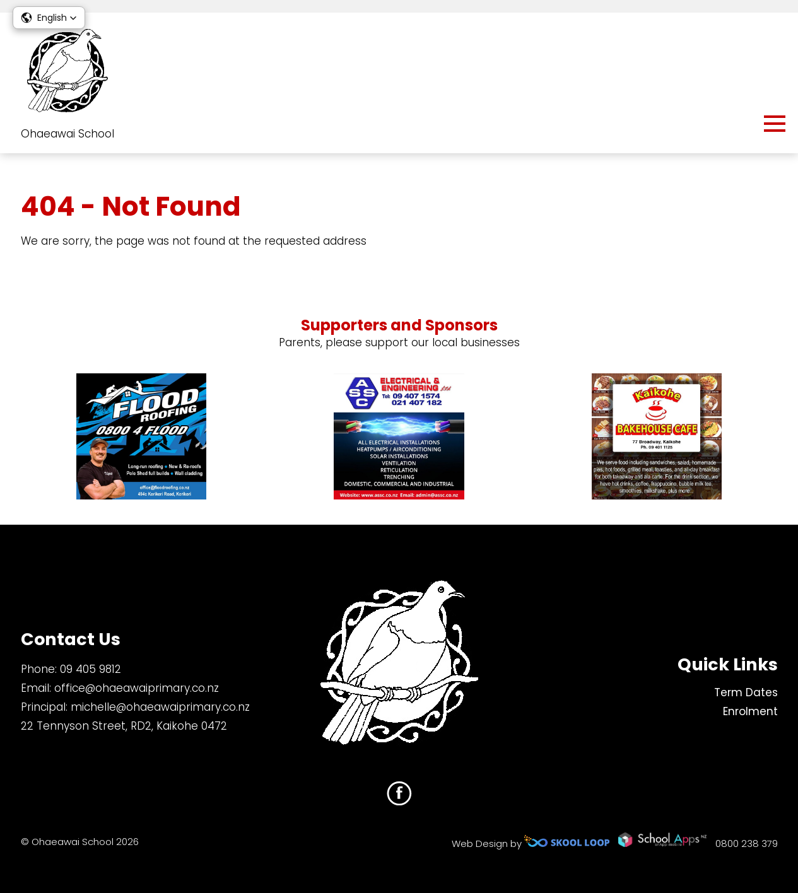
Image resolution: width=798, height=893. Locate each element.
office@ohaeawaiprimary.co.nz (136, 688)
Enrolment (750, 711)
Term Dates (746, 692)
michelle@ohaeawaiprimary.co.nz (160, 707)
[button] (49, 17)
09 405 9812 (90, 669)
